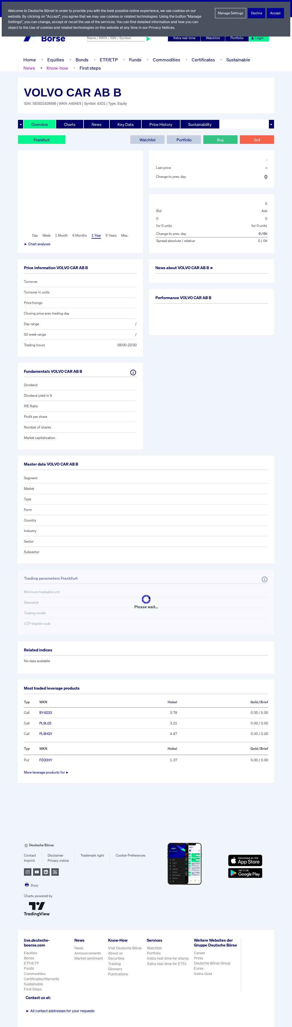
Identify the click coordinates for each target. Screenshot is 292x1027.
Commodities (166, 59)
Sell (257, 139)
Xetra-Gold (203, 978)
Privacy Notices (164, 27)
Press (199, 963)
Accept (275, 13)
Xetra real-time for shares (168, 958)
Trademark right (92, 855)
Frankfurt (42, 139)
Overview (39, 124)
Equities (55, 59)
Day (35, 235)
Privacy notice (58, 861)
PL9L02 (45, 723)
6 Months (79, 235)
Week (46, 235)
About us (115, 953)
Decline (256, 13)
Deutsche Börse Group (213, 968)
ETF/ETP (108, 59)
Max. (125, 235)
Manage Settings (231, 13)
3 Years (111, 235)
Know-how (57, 67)
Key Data (126, 124)
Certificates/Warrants (41, 979)
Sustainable (238, 59)
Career (200, 958)
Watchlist (214, 38)
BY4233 (45, 713)
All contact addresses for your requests (60, 1011)
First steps (89, 67)
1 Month (62, 235)
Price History (161, 124)
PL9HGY (46, 734)
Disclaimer (55, 855)
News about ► (186, 267)
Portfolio (238, 38)
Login (257, 38)
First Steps (33, 989)
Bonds (81, 59)
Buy (220, 139)
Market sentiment (88, 958)
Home (29, 59)
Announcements (87, 953)
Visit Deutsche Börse (125, 948)
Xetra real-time (185, 38)
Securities (116, 958)
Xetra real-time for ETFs (167, 964)
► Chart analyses (37, 244)
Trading (114, 964)
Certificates (202, 59)
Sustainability (200, 124)
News (29, 67)
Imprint (29, 861)
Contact (30, 855)
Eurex (199, 973)
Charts (70, 124)
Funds (135, 59)
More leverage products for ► (46, 772)
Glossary (115, 969)
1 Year (96, 235)
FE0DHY (46, 760)
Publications (118, 974)
